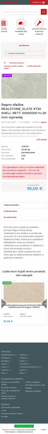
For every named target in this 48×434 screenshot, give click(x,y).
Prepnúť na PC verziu (24, 426)
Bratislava (6, 358)
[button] (44, 12)
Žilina (23, 373)
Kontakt (4, 417)
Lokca (5, 367)
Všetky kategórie (15, 53)
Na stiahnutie (10, 217)
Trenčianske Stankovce (30, 367)
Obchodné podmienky (10, 407)
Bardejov (6, 361)
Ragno (44, 122)
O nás (3, 410)
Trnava (23, 370)
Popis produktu (11, 205)
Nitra (4, 373)
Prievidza (25, 364)
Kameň (6, 68)
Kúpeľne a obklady (16, 62)
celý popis (42, 139)
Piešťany (24, 355)
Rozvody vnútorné (9, 388)
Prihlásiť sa (37, 2)
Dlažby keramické (34, 66)
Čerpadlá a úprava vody (35, 385)
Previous (3, 303)
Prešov (24, 361)
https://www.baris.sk (25, 432)
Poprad (24, 358)
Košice (5, 364)
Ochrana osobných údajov (12, 414)
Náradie (28, 388)
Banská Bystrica (9, 355)
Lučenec (6, 370)
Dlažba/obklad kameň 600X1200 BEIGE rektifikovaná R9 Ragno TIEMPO (24, 306)
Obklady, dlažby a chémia (14, 66)
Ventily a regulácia (32, 382)
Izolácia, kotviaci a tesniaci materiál (8, 397)
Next (44, 303)
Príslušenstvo (10, 211)
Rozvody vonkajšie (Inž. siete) (10, 392)
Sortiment (24, 45)
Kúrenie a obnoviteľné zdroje (10, 383)
